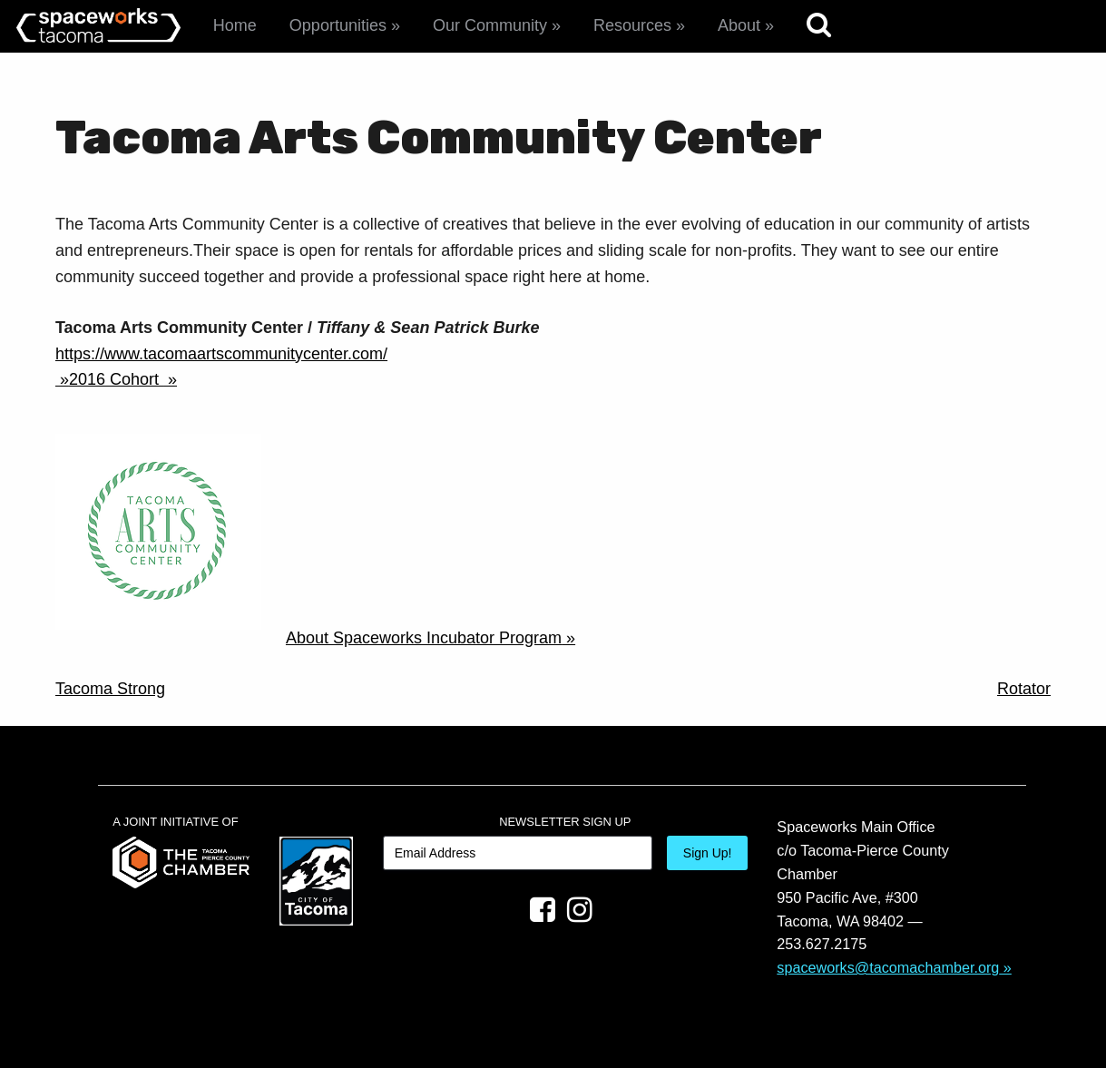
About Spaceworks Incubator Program (424, 638)
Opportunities (338, 25)
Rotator (1024, 689)
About (739, 25)
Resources (632, 25)
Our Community (490, 25)
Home (235, 25)
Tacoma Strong (110, 689)
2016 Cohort (116, 379)
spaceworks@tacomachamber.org (888, 967)
